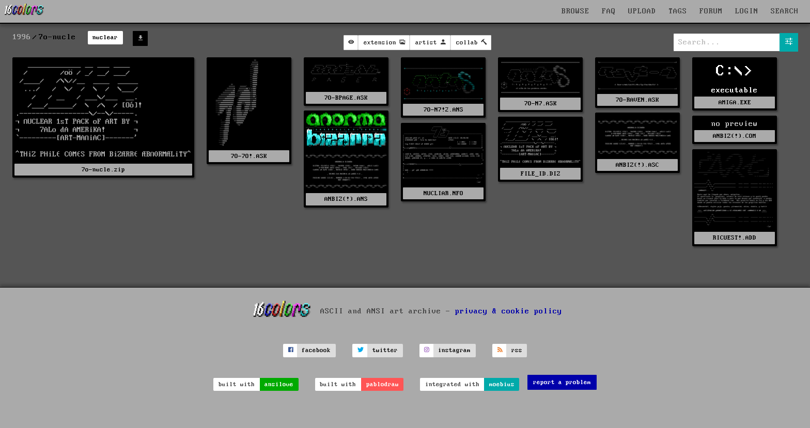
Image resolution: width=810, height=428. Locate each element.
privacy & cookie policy (508, 311)
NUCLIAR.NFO (443, 193)
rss (516, 350)
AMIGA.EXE (735, 102)
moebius (502, 384)
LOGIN (746, 11)
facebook (316, 350)
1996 (21, 37)
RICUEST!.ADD (734, 237)
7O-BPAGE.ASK (346, 97)
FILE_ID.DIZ (540, 173)
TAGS (677, 11)
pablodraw (382, 384)
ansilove (278, 384)
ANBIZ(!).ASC (637, 165)
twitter (385, 350)
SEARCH (785, 11)
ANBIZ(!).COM (734, 136)
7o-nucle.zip (103, 169)
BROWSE (575, 11)
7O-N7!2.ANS (443, 109)
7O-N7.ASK (540, 103)
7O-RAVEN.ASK (637, 100)
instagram (454, 350)
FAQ (609, 11)
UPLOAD (642, 11)
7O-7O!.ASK (249, 156)
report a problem (562, 382)
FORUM (711, 11)
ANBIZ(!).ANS (346, 199)
